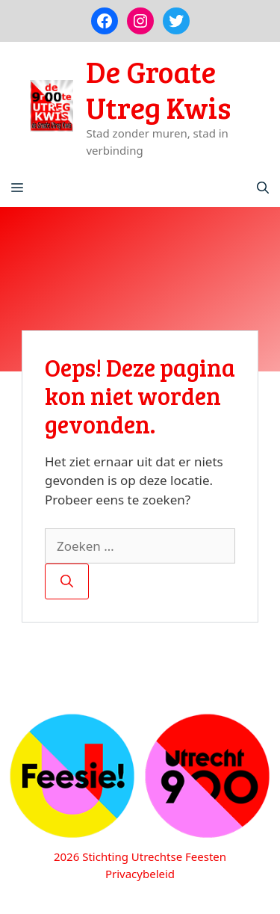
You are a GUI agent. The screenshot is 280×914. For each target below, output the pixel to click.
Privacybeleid (140, 873)
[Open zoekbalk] (263, 188)
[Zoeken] (67, 581)
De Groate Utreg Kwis (158, 89)
